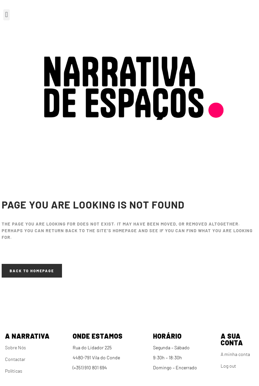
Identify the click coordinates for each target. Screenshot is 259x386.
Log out (228, 366)
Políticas (13, 371)
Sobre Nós (15, 347)
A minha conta (235, 354)
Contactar (15, 359)
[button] (6, 14)
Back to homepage (32, 271)
